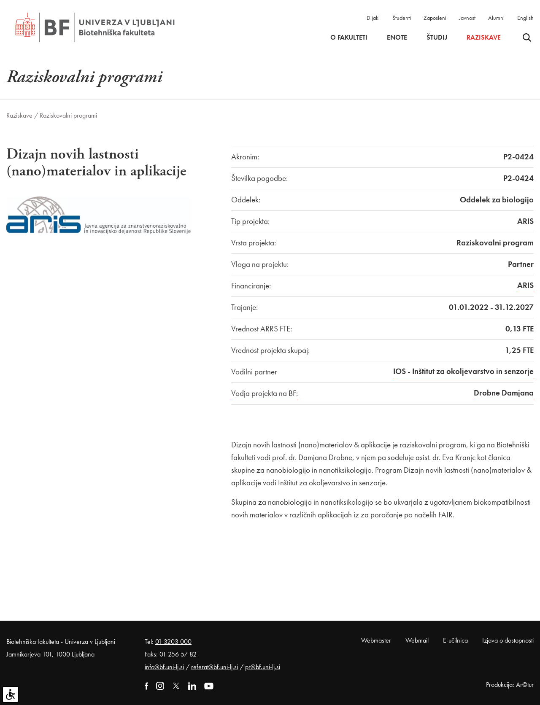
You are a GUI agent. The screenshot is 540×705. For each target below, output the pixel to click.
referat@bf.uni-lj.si (214, 666)
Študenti (401, 18)
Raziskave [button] (484, 37)
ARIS (525, 285)
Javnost (467, 18)
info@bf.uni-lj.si (164, 666)
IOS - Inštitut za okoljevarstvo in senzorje (463, 371)
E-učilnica (455, 640)
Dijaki (373, 18)
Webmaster (376, 640)
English (525, 18)
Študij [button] (437, 37)
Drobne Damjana (504, 392)
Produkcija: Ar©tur (510, 684)
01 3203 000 (173, 641)
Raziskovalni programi (68, 115)
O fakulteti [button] (348, 37)
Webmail (417, 640)
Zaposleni (435, 18)
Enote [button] (397, 37)
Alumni (496, 18)
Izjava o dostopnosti (508, 640)
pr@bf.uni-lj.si (262, 666)
